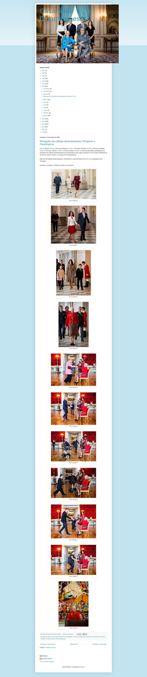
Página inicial (74, 644)
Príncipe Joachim (50, 638)
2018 (43, 81)
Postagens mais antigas (99, 644)
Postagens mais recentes (47, 644)
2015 (43, 119)
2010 (43, 132)
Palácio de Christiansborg (55, 636)
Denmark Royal (47, 658)
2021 (43, 76)
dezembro (46, 89)
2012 (43, 127)
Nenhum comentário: (68, 634)
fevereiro (46, 113)
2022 (43, 73)
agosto (45, 99)
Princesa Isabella (78, 636)
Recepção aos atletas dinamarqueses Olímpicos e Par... (60, 96)
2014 (43, 121)
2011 (43, 129)
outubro (45, 94)
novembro (46, 91)
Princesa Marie (87, 636)
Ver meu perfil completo (47, 661)
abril (44, 107)
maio (45, 105)
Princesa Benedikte (67, 636)
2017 (43, 84)
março (45, 110)
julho (45, 102)
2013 (43, 124)
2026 (43, 70)
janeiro (45, 115)
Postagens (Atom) (50, 647)
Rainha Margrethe (61, 638)
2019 (43, 78)
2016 (43, 86)
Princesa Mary (96, 636)
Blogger (82, 667)
